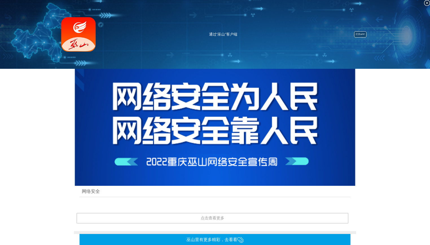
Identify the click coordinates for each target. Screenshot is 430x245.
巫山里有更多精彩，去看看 (215, 239)
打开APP (360, 34)
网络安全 (91, 191)
